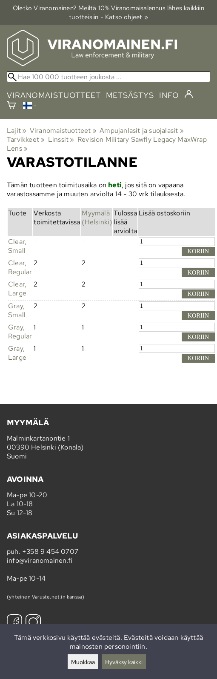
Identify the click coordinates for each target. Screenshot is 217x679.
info (169, 95)
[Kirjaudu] (188, 94)
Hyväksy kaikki (124, 662)
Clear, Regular (20, 267)
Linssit (61, 139)
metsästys (130, 95)
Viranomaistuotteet (63, 130)
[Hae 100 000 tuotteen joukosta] (108, 77)
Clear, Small (17, 246)
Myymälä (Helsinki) (97, 217)
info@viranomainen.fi (39, 560)
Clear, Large (17, 289)
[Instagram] (33, 623)
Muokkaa (83, 662)
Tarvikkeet (26, 139)
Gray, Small (17, 310)
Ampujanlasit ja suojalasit (142, 130)
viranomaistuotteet (54, 95)
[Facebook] (14, 623)
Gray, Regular (20, 332)
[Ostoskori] (11, 106)
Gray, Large (17, 353)
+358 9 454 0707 (50, 551)
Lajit (16, 130)
